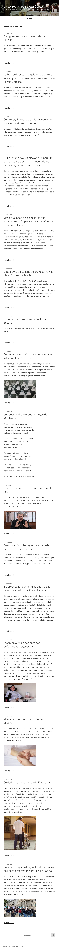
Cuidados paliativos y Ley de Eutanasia (26, 782)
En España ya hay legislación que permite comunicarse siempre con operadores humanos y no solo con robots (28, 161)
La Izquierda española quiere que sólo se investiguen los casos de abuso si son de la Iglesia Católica (29, 78)
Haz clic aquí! (9, 63)
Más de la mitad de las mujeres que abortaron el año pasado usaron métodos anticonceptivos (28, 221)
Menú (29, 18)
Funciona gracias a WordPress (13, 946)
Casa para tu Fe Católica (23, 6)
